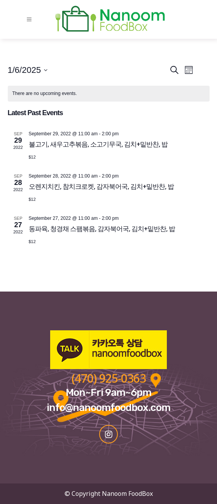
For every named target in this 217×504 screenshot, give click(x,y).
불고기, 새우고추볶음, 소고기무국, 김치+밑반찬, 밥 (98, 144)
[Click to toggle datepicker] (28, 70)
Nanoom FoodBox (127, 493)
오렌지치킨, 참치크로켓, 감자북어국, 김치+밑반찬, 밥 (101, 186)
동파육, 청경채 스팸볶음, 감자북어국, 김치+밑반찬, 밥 (102, 228)
